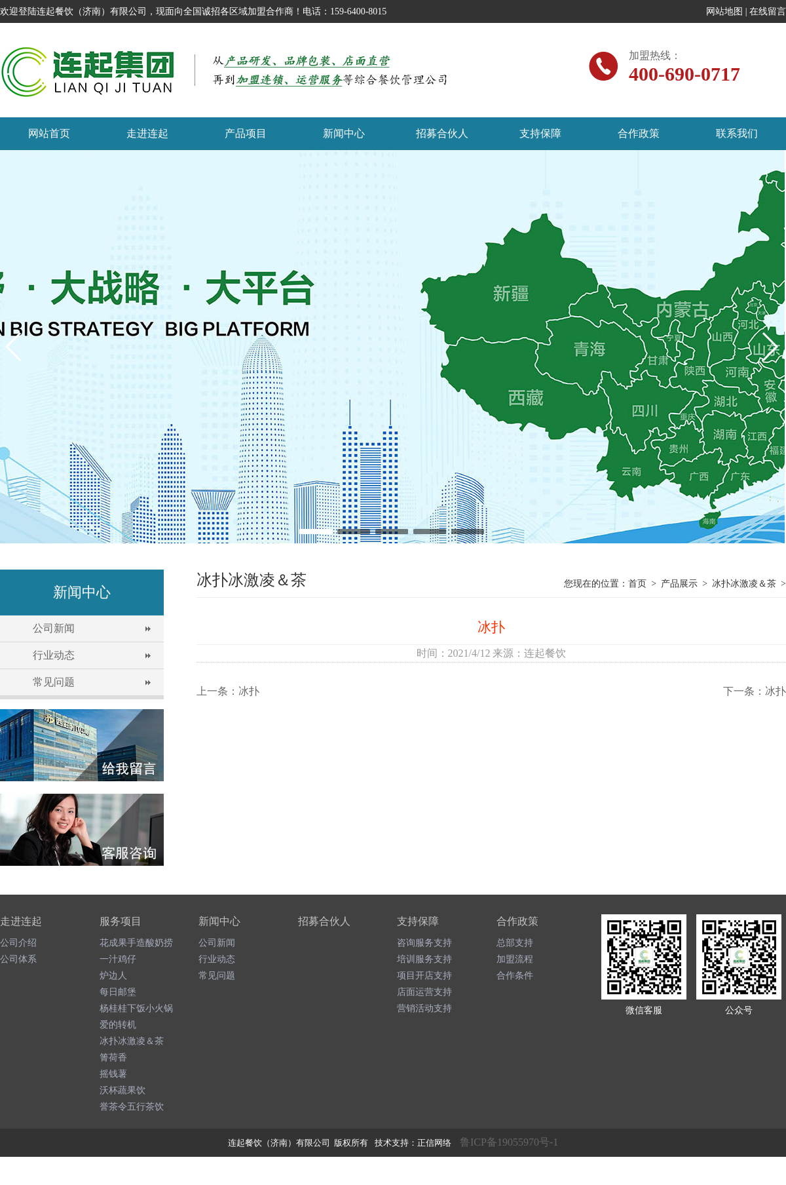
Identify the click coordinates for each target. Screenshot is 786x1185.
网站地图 (724, 11)
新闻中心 (344, 133)
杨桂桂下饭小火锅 (136, 1008)
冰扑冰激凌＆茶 (744, 584)
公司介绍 (18, 943)
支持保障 (540, 133)
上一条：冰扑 (227, 691)
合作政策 (639, 133)
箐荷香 (113, 1057)
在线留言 (767, 11)
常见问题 (54, 682)
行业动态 (54, 655)
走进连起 (147, 133)
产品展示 (679, 584)
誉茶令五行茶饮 (132, 1107)
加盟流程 (514, 959)
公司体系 (18, 959)
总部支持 (514, 943)
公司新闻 (54, 628)
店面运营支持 (424, 992)
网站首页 (49, 133)
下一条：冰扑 (754, 691)
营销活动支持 (424, 1008)
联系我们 (737, 133)
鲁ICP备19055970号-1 (509, 1142)
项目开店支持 (424, 976)
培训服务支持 (424, 959)
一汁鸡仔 (118, 959)
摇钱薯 (113, 1074)
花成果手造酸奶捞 (136, 943)
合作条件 (514, 976)
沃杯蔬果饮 (122, 1090)
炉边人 (113, 976)
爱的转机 (118, 1025)
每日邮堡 (118, 992)
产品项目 (246, 133)
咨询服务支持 (424, 943)
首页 (637, 584)
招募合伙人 (442, 133)
